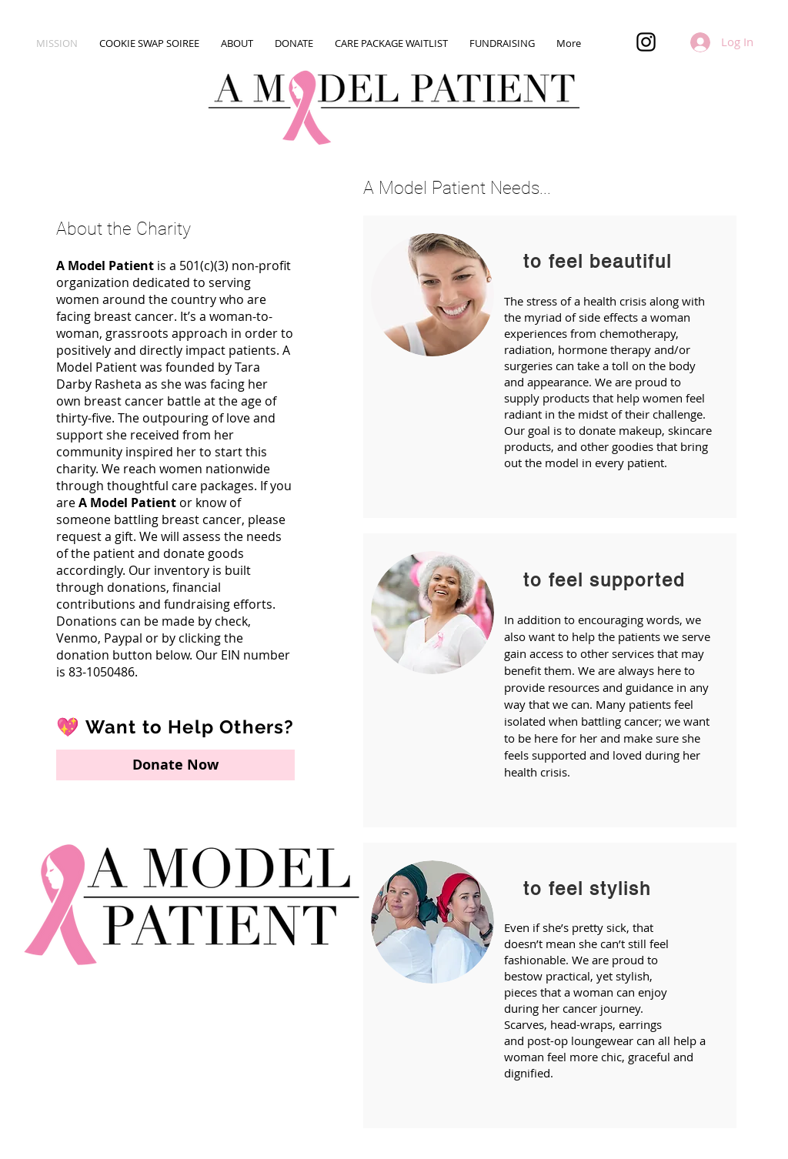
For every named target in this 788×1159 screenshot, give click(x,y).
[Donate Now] (175, 765)
